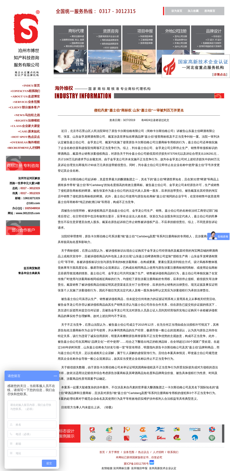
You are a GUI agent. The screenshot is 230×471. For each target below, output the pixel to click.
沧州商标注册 (121, 468)
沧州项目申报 (139, 468)
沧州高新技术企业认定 (162, 468)
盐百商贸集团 (32, 269)
